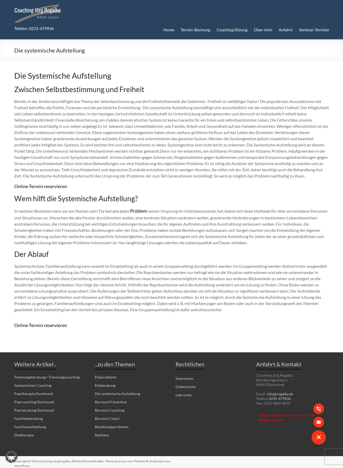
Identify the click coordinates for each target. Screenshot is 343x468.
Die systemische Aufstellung (117, 391)
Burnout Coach (107, 415)
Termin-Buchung (195, 29)
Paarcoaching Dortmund (34, 399)
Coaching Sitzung (232, 29)
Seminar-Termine (314, 29)
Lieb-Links (184, 392)
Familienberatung (28, 415)
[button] (11, 456)
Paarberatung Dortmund (34, 407)
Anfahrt (286, 29)
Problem (138, 209)
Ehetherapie (24, 432)
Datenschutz (186, 384)
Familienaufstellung (30, 424)
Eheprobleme (105, 374)
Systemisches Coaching (32, 382)
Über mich (263, 29)
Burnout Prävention (111, 399)
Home (168, 29)
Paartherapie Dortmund (33, 391)
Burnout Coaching (109, 407)
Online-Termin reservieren (37, 185)
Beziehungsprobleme (111, 424)
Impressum (184, 375)
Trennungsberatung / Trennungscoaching (47, 374)
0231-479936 (280, 395)
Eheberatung (105, 382)
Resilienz (102, 432)
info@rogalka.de (280, 391)
